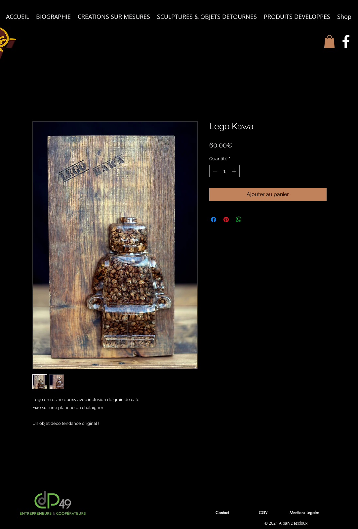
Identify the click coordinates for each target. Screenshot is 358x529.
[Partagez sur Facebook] (214, 220)
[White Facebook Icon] (346, 41)
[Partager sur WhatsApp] (239, 220)
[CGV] (264, 512)
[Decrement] (214, 171)
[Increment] (234, 171)
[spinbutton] (224, 171)
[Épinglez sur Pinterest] (226, 220)
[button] (329, 41)
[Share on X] (251, 220)
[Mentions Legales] (305, 512)
